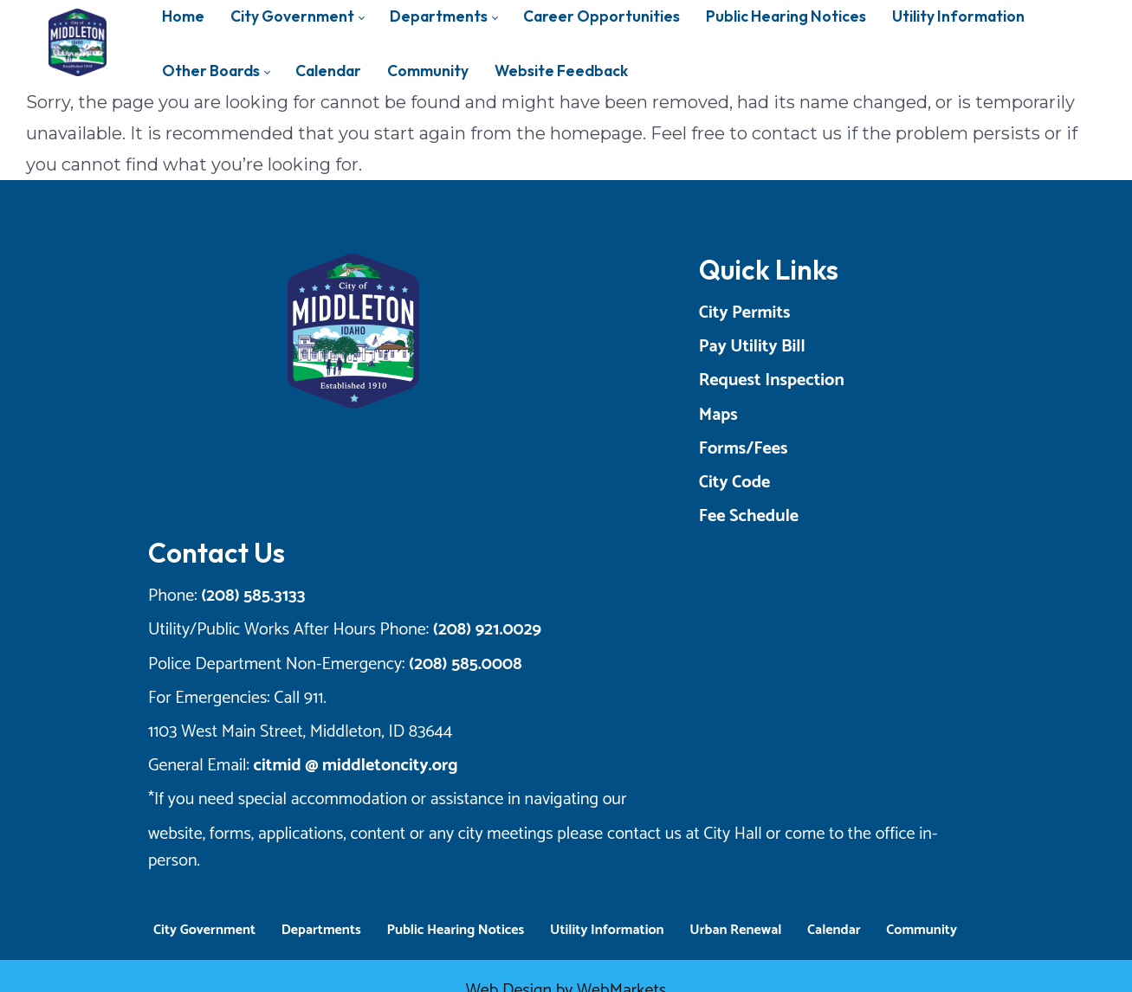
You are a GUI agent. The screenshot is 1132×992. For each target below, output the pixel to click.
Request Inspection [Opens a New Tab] (832, 386)
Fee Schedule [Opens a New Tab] (809, 522)
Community (921, 909)
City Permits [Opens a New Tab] (805, 319)
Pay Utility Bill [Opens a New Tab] (813, 352)
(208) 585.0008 (460, 670)
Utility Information (607, 909)
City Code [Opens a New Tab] (795, 488)
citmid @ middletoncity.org (351, 771)
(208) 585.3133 (249, 602)
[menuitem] (215, 70)
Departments (321, 909)
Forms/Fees (804, 455)
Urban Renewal (735, 909)
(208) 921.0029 (482, 636)
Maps (779, 421)
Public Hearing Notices (455, 909)
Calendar (834, 909)
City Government (204, 909)
